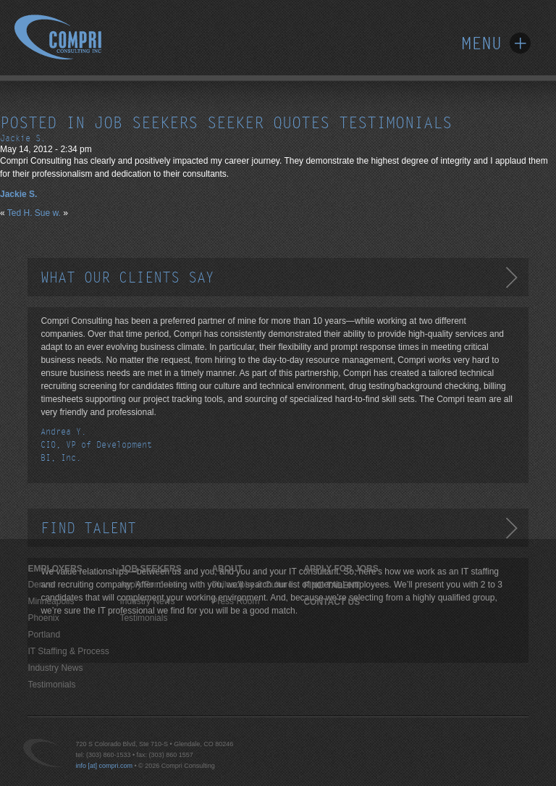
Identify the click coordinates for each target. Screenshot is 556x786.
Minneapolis (51, 601)
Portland (44, 635)
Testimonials (51, 685)
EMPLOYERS (55, 569)
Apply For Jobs (148, 585)
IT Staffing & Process (68, 651)
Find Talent (331, 585)
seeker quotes (268, 123)
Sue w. (48, 213)
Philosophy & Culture (251, 585)
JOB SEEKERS (150, 569)
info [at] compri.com (103, 765)
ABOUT (227, 569)
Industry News (55, 668)
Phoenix (43, 618)
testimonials (395, 123)
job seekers (146, 123)
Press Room (235, 601)
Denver (42, 585)
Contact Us (331, 602)
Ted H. (20, 213)
